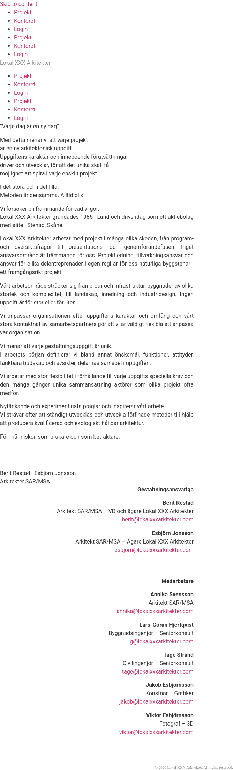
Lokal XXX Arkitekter (25, 62)
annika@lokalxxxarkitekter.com (155, 611)
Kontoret (24, 20)
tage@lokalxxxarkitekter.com (158, 671)
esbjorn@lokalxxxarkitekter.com (154, 550)
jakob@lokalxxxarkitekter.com (156, 701)
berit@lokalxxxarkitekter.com (158, 519)
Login (21, 29)
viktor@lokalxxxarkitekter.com (156, 732)
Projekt (22, 12)
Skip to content (18, 4)
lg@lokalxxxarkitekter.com (161, 641)
